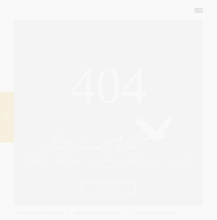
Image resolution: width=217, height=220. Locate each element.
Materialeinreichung (155, 213)
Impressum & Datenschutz (98, 213)
